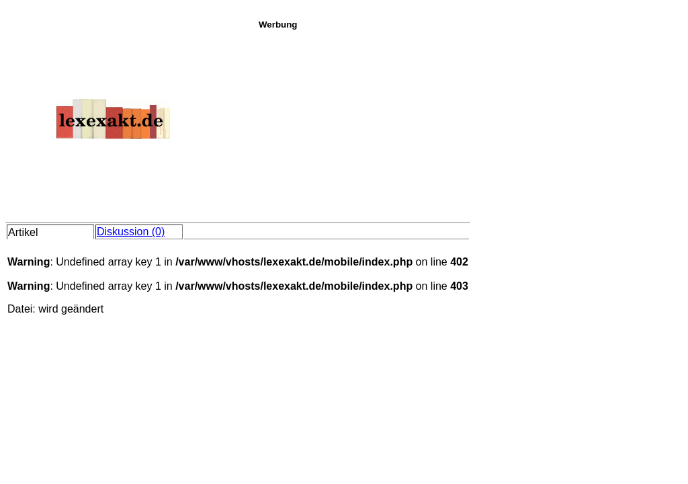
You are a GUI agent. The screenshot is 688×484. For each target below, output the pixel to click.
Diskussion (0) (131, 231)
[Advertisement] (470, 124)
